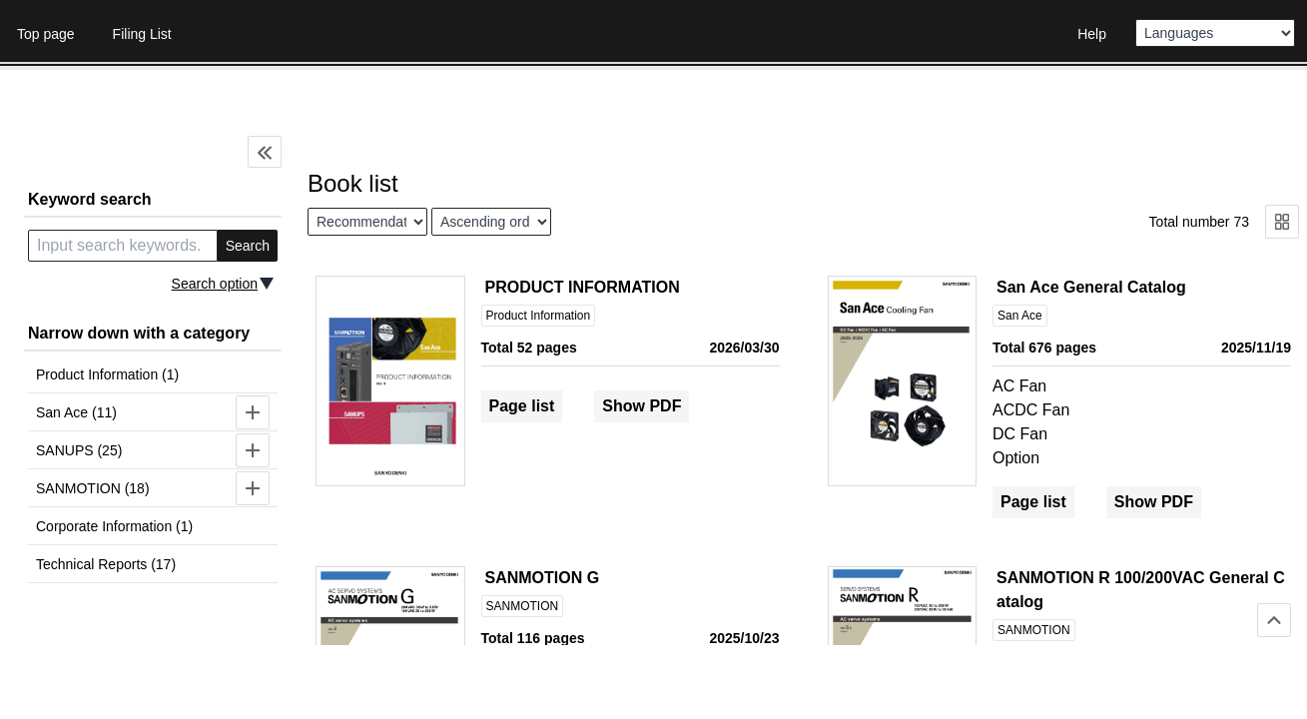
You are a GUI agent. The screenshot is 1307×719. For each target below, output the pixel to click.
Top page (46, 34)
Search (248, 246)
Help (1091, 34)
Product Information (538, 316)
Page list (522, 405)
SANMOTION (522, 606)
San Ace (1019, 316)
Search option (215, 284)
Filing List (142, 34)
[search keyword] (123, 246)
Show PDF (641, 405)
